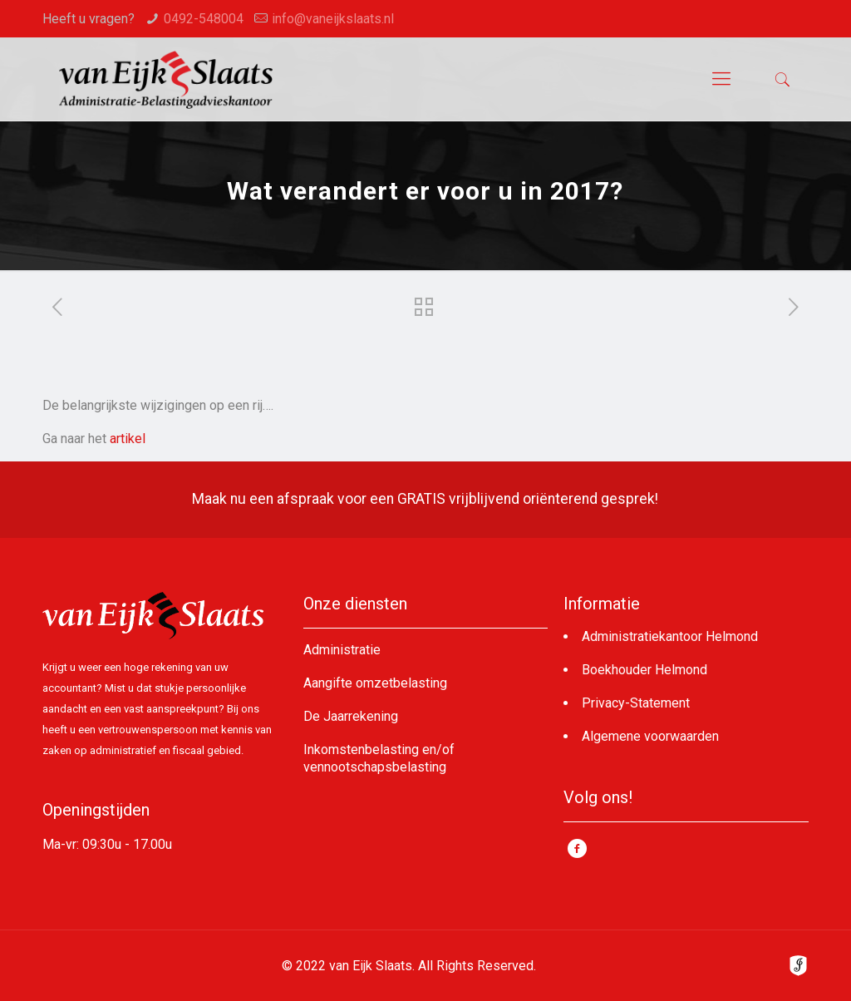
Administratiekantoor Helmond (670, 636)
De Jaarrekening (350, 716)
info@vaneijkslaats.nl (333, 19)
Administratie (342, 650)
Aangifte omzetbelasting (375, 683)
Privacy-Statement (636, 703)
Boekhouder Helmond (644, 670)
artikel (127, 438)
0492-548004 (203, 19)
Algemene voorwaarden (650, 736)
